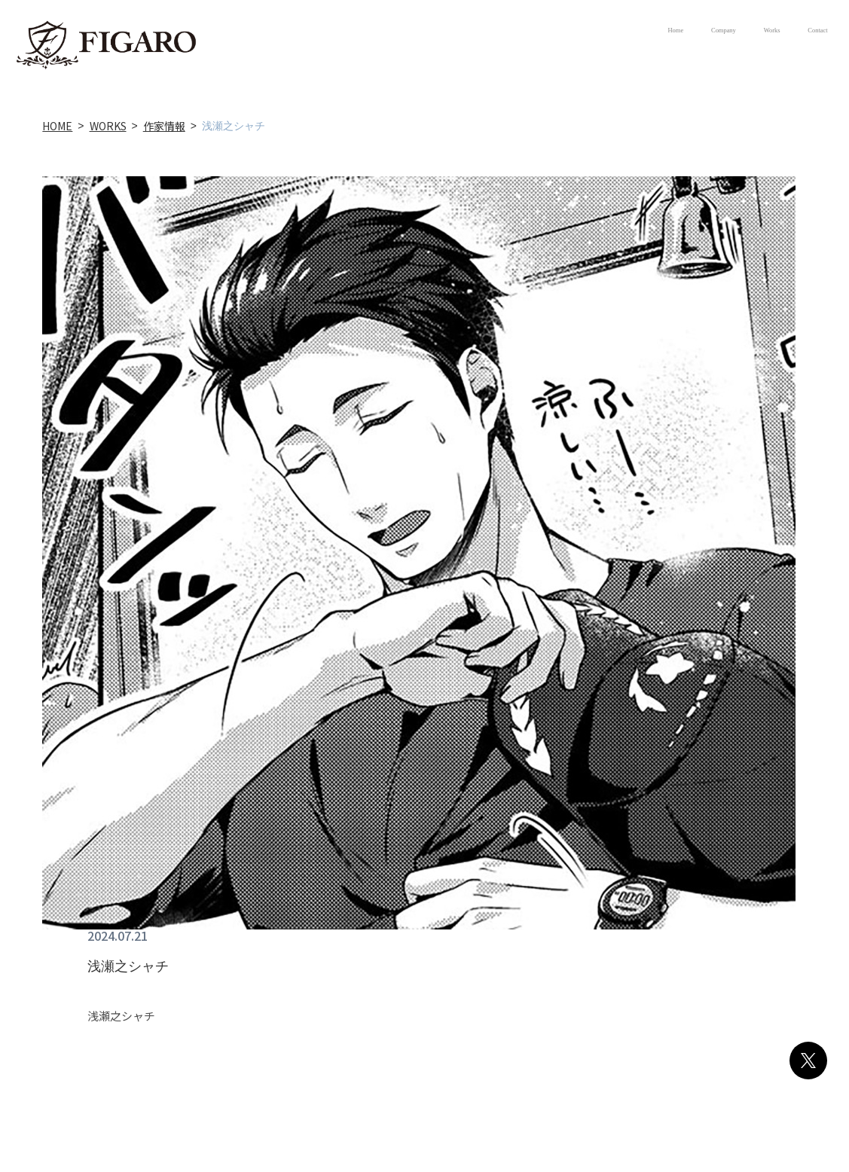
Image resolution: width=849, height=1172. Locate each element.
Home (535, 30)
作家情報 (164, 125)
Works (713, 30)
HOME (57, 125)
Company (623, 30)
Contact (797, 30)
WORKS (108, 125)
